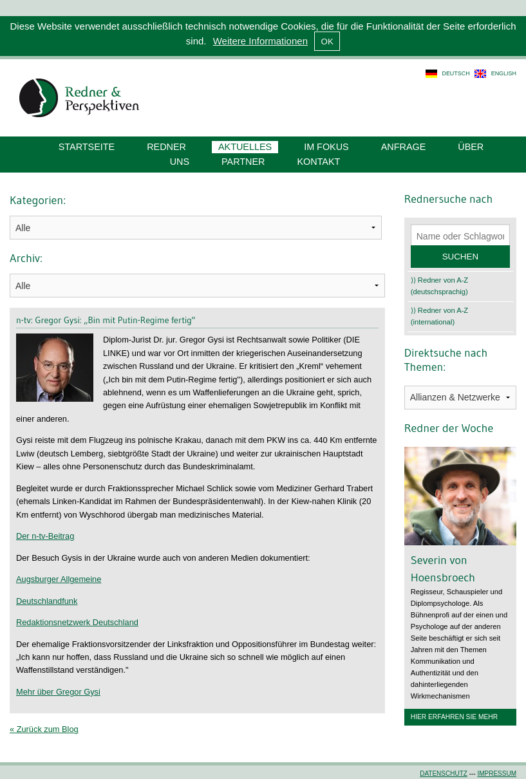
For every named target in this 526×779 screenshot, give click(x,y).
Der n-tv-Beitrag (45, 536)
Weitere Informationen (260, 40)
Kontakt (318, 161)
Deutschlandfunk (46, 601)
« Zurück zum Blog (44, 729)
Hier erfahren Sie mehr (454, 716)
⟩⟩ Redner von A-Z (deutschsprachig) (439, 286)
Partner (243, 161)
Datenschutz (443, 773)
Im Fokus (326, 147)
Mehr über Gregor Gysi (58, 692)
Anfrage (403, 147)
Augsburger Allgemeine (58, 579)
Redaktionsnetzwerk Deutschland (77, 622)
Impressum (496, 773)
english (503, 73)
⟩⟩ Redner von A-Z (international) (439, 316)
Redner (166, 147)
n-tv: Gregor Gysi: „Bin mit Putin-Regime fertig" (105, 320)
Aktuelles (245, 147)
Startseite (87, 147)
